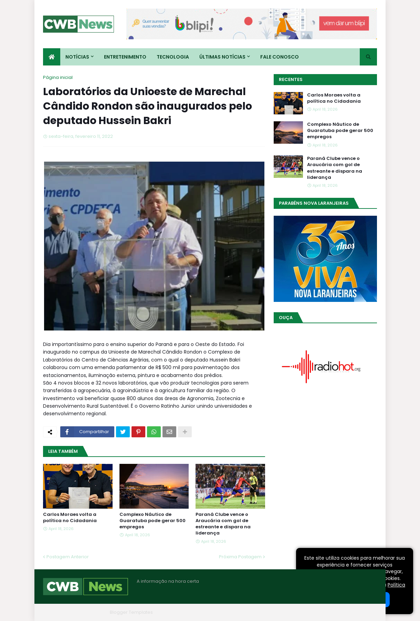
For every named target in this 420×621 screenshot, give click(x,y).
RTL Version (364, 612)
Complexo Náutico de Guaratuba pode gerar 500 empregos (152, 520)
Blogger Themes (88, 612)
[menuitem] (51, 56)
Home (273, 612)
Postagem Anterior (67, 556)
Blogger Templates (131, 612)
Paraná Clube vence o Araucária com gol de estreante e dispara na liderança (223, 524)
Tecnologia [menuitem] (173, 56)
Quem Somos (302, 612)
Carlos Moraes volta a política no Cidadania (70, 517)
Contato (335, 612)
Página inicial (58, 77)
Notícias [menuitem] (77, 56)
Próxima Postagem (240, 556)
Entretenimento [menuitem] (125, 56)
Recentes (291, 79)
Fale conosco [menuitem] (279, 56)
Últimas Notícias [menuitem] (222, 56)
